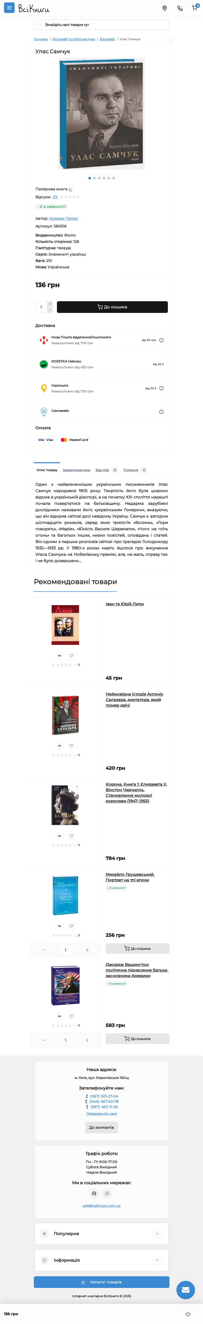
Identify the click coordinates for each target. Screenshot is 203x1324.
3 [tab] (99, 178)
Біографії (107, 39)
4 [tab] (104, 178)
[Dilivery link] (161, 340)
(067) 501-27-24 (104, 1096)
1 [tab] (89, 178)
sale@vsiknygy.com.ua (101, 1206)
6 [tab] (113, 178)
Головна (41, 39)
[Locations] (164, 7)
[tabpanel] (101, 113)
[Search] (39, 24)
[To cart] (137, 948)
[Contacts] (180, 7)
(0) (55, 197)
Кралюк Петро (63, 218)
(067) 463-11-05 (104, 1106)
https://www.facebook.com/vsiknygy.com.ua (94, 1193)
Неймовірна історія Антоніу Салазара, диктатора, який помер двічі (134, 700)
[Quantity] (41, 307)
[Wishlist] (72, 655)
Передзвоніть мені (101, 1114)
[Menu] (9, 7)
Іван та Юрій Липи (125, 603)
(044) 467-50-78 (104, 1101)
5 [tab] (108, 178)
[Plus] (50, 304)
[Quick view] (60, 655)
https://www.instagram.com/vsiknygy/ (107, 1193)
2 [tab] (94, 178)
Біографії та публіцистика (73, 39)
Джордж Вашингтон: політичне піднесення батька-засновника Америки (137, 970)
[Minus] (50, 310)
